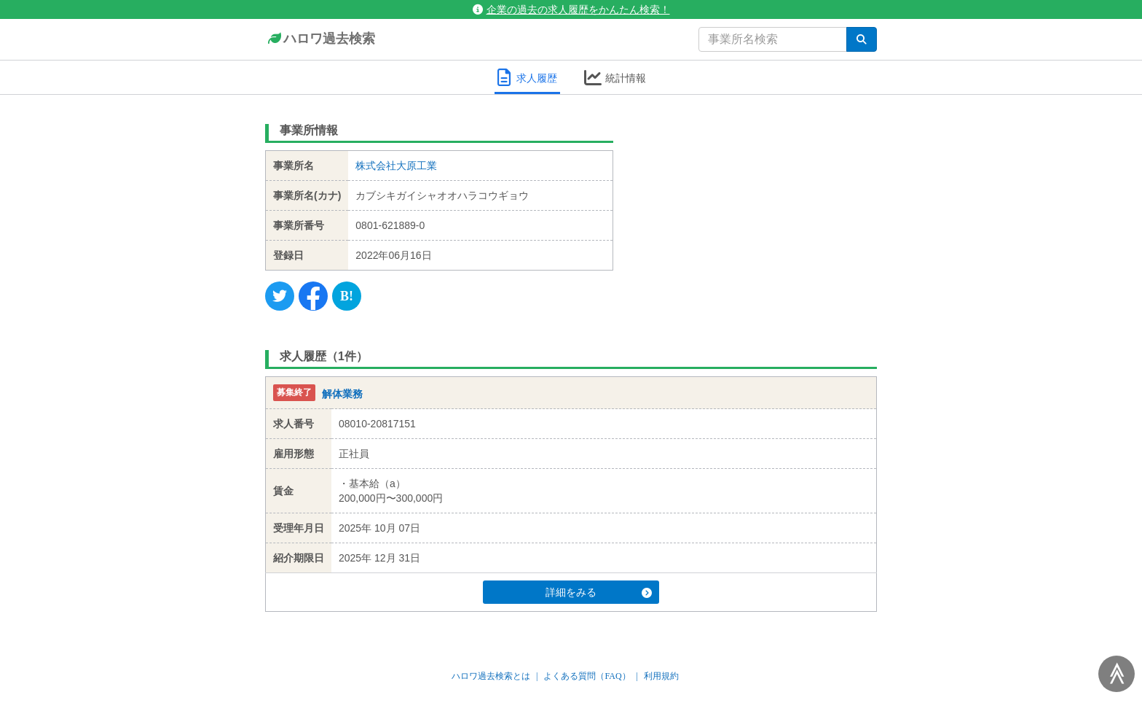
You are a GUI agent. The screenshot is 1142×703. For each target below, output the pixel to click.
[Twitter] (279, 296)
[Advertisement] (756, 208)
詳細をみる (599, 592)
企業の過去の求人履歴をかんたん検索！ (571, 9)
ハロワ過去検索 (320, 39)
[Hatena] (346, 296)
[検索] (861, 39)
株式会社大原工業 (396, 165)
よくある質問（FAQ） (586, 676)
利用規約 (661, 676)
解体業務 (342, 394)
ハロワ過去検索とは (491, 676)
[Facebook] (313, 296)
